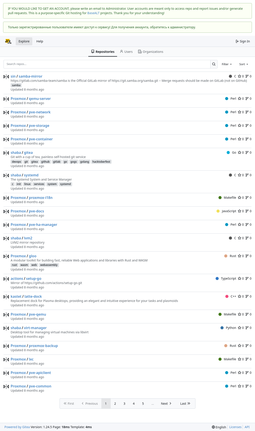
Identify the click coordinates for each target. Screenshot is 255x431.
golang (84, 162)
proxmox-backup (43, 345)
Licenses (235, 427)
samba (16, 85)
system (52, 184)
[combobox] (227, 64)
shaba (16, 152)
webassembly (49, 265)
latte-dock (33, 296)
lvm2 (28, 238)
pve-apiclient (40, 372)
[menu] (219, 427)
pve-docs (36, 211)
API (247, 427)
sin (13, 76)
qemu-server (40, 98)
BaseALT (93, 13)
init (19, 184)
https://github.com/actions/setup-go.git (53, 283)
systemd (31, 175)
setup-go (33, 278)
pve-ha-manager (43, 224)
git (26, 162)
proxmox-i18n (40, 197)
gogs (74, 162)
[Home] (8, 41)
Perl (230, 98)
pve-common (40, 386)
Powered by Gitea (17, 427)
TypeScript (226, 278)
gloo (32, 256)
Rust (230, 256)
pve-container (41, 139)
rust (14, 265)
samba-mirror (30, 76)
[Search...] (214, 64)
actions (17, 278)
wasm (24, 265)
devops (16, 162)
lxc (31, 359)
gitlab (56, 162)
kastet (16, 296)
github (45, 162)
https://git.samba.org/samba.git (135, 80)
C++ (230, 296)
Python (228, 328)
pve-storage (39, 125)
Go (231, 152)
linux (27, 184)
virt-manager (35, 328)
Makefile (227, 197)
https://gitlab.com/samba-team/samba (39, 80)
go (65, 162)
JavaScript (226, 211)
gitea (28, 152)
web (34, 265)
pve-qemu (37, 314)
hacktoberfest (101, 162)
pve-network (40, 112)
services (39, 184)
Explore (24, 41)
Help (39, 41)
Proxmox (18, 98)
